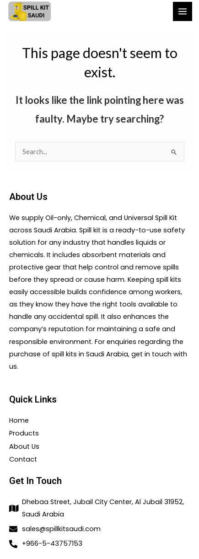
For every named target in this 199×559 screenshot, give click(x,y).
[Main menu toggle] (182, 11)
